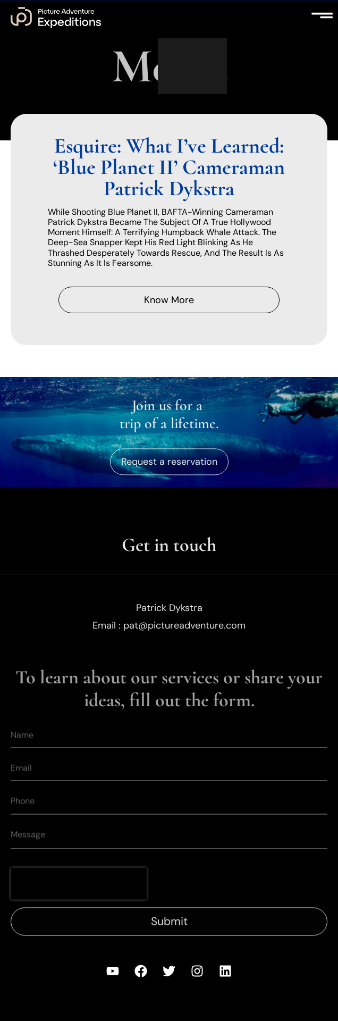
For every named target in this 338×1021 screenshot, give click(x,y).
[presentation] (79, 896)
